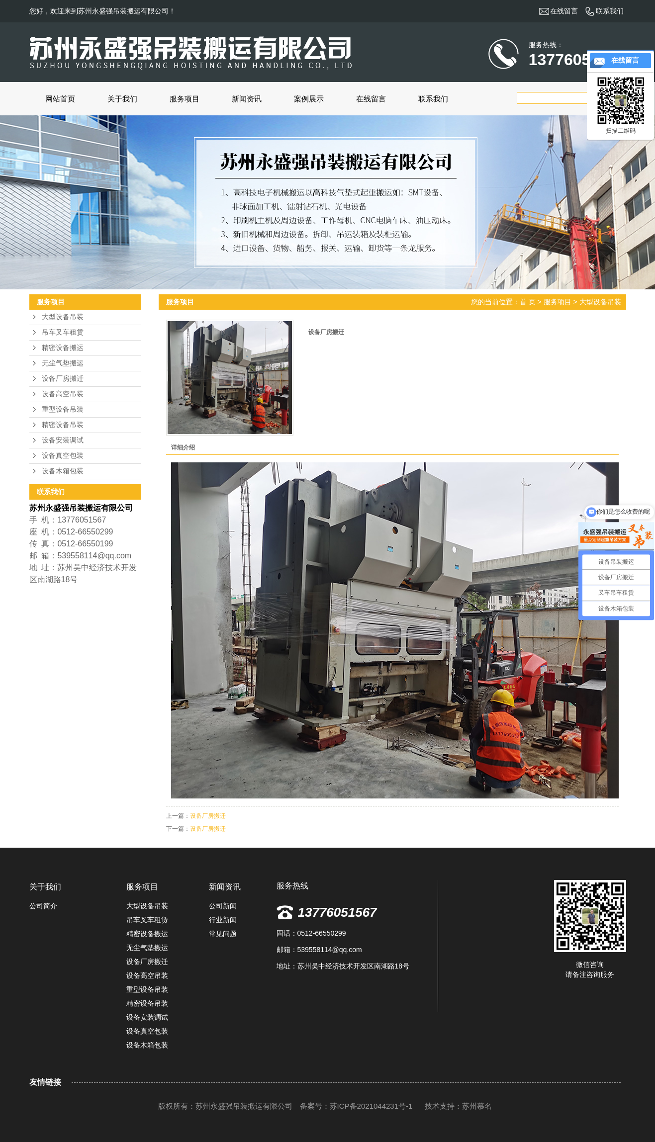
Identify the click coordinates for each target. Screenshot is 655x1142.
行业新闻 (223, 920)
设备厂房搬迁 (63, 378)
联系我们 (433, 98)
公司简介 (43, 906)
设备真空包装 (63, 455)
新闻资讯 (247, 98)
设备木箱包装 (63, 471)
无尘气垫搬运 (63, 363)
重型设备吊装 (63, 409)
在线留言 (371, 98)
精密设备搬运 (63, 347)
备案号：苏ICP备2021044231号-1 (357, 1106)
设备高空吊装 (63, 394)
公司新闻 (223, 906)
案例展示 (309, 98)
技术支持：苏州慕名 (458, 1106)
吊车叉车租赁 (63, 332)
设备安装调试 (63, 440)
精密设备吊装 (63, 425)
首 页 (528, 302)
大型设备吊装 (63, 317)
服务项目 (184, 98)
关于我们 (122, 98)
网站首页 (60, 98)
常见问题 (223, 934)
